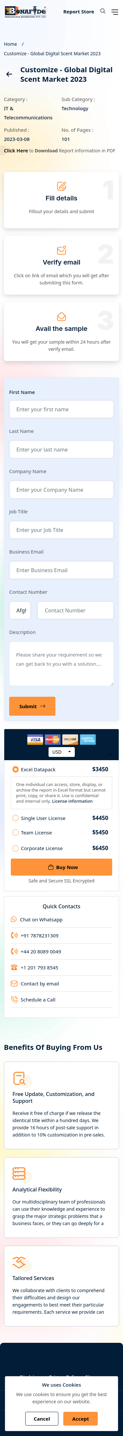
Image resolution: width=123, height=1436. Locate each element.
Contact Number (28, 592)
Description (22, 632)
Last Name (21, 431)
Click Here (17, 150)
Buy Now (63, 867)
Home (10, 44)
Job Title (18, 511)
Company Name (27, 471)
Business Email (26, 551)
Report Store (78, 11)
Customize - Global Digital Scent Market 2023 (52, 53)
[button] (100, 11)
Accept (80, 1418)
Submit (34, 706)
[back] (9, 75)
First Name (22, 392)
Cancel (42, 1418)
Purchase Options (61, 756)
